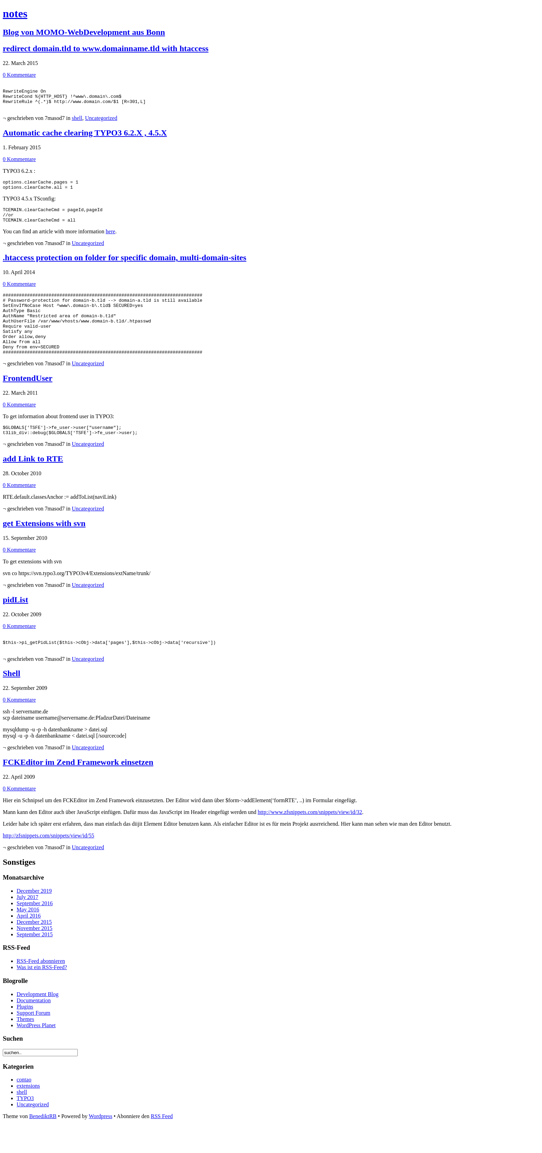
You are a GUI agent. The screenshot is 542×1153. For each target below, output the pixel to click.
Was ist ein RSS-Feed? (42, 995)
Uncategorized (101, 123)
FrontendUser (28, 400)
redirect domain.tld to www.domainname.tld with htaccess (105, 48)
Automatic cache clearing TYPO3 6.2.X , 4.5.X (85, 137)
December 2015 (34, 950)
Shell (11, 701)
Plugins (25, 1035)
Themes (25, 1047)
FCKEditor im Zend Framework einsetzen (78, 790)
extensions (28, 1114)
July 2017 (27, 925)
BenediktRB (42, 1144)
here (110, 242)
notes (15, 13)
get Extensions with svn (44, 548)
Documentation (34, 1028)
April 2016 (29, 944)
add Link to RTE (33, 483)
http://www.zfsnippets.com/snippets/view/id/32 (310, 840)
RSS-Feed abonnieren (41, 989)
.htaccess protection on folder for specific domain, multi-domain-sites (124, 267)
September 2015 (35, 962)
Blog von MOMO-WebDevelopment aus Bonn (84, 32)
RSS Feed (162, 1144)
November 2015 (35, 956)
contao (24, 1107)
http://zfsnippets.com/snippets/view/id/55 (48, 863)
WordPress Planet (36, 1053)
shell (77, 123)
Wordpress (100, 1144)
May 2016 (28, 937)
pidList (15, 624)
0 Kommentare (19, 75)
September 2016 (35, 931)
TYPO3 (25, 1126)
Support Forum (33, 1041)
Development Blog (37, 1022)
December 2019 (34, 919)
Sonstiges (19, 889)
